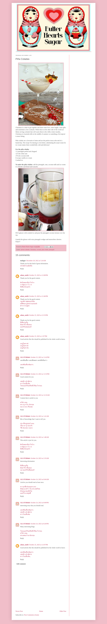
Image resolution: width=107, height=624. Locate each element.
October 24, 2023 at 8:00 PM (40, 502)
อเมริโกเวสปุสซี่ (25, 493)
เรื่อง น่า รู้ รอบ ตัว (26, 425)
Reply (22, 269)
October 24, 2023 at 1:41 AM (40, 416)
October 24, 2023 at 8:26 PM (40, 524)
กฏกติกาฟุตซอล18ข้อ (27, 301)
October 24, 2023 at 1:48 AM (40, 437)
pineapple (51, 249)
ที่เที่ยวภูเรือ (24, 322)
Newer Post (19, 611)
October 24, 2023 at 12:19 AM (40, 395)
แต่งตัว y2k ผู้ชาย (26, 381)
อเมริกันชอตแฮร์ (26, 327)
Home (41, 611)
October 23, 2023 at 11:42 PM (40, 357)
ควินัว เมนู (23, 402)
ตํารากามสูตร (25, 306)
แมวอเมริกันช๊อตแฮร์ (27, 470)
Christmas (33, 249)
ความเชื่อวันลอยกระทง (28, 486)
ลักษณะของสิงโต (26, 491)
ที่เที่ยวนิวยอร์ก (25, 287)
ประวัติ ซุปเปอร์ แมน (27, 423)
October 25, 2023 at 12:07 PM (38, 545)
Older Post (63, 611)
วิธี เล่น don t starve (26, 428)
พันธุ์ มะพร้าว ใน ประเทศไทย (30, 489)
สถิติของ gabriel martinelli (28, 303)
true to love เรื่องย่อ (26, 407)
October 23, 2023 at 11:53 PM (40, 374)
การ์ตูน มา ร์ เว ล (26, 284)
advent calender (25, 249)
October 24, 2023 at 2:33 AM (40, 458)
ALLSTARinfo (25, 357)
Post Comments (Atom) (31, 615)
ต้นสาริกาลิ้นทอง (26, 324)
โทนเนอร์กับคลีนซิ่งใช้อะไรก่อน (31, 385)
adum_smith (24, 275)
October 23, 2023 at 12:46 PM (38, 296)
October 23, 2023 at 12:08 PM (38, 275)
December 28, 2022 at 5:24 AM (36, 260)
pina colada (45, 249)
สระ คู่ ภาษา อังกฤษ (27, 404)
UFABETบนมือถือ (26, 266)
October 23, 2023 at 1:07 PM (38, 336)
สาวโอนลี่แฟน (25, 383)
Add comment (21, 564)
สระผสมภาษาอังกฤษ (27, 535)
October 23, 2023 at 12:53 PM (38, 315)
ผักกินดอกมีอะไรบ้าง (27, 282)
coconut (39, 249)
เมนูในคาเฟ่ (24, 343)
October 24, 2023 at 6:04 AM (40, 479)
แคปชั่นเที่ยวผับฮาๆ (26, 364)
